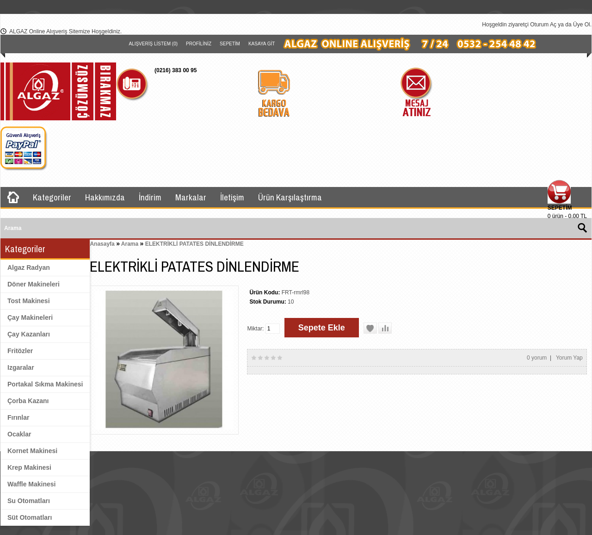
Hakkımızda (105, 197)
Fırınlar (18, 417)
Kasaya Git (261, 43)
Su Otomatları (28, 500)
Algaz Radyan (28, 267)
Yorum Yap (569, 358)
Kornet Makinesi (32, 450)
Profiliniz (198, 43)
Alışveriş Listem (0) (153, 43)
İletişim (232, 197)
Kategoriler (52, 197)
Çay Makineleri (30, 317)
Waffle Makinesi (31, 484)
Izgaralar (20, 367)
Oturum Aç (543, 24)
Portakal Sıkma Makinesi (45, 384)
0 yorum (537, 358)
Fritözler (20, 351)
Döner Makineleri (33, 284)
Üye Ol (581, 24)
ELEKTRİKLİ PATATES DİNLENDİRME (194, 244)
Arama (129, 244)
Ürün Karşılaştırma (290, 197)
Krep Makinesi (29, 467)
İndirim (150, 197)
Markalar (190, 197)
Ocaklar (19, 434)
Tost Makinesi (28, 301)
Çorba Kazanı (28, 400)
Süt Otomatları (29, 517)
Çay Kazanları (28, 334)
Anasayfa (102, 244)
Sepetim (230, 43)
